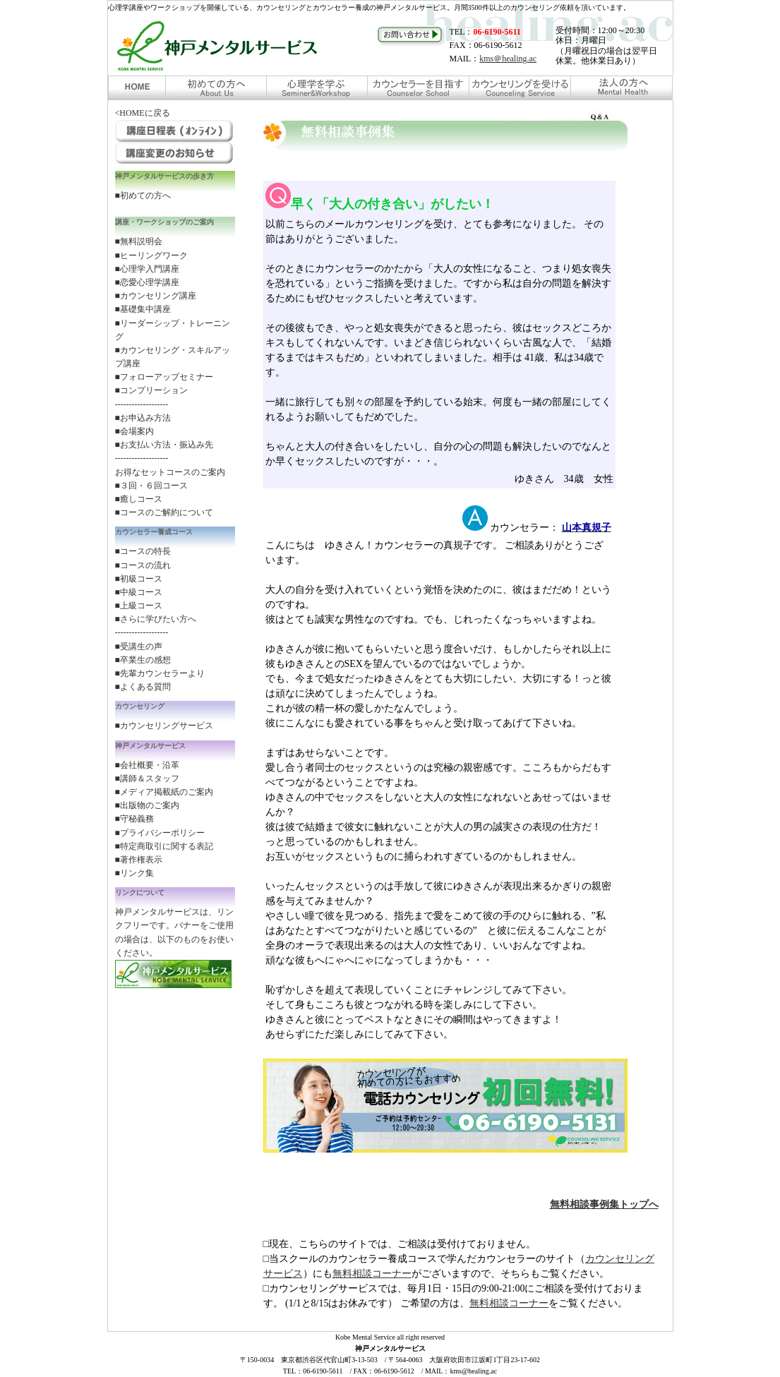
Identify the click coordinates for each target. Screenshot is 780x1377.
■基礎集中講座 (143, 309)
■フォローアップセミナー (164, 377)
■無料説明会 (138, 241)
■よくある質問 (143, 687)
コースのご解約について (166, 512)
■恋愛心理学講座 (147, 282)
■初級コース (138, 579)
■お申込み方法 (143, 418)
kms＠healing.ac (507, 59)
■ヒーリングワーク (151, 255)
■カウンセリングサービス (164, 725)
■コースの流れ (143, 565)
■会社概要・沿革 (147, 765)
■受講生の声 (138, 646)
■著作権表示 (138, 860)
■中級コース (138, 592)
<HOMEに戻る (142, 113)
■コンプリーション (151, 390)
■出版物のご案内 (147, 805)
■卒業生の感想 (143, 660)
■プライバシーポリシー (160, 833)
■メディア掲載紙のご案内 (164, 792)
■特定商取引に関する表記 (164, 846)
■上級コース (138, 606)
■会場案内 (134, 431)
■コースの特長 (143, 551)
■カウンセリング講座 (155, 296)
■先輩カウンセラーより (160, 673)
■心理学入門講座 (147, 269)
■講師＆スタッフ (147, 778)
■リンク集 (134, 873)
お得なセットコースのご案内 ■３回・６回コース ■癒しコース (170, 485)
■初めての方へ (143, 195)
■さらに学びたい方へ (155, 619)
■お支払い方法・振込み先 (164, 445)
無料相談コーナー (372, 1273)
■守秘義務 (134, 819)
